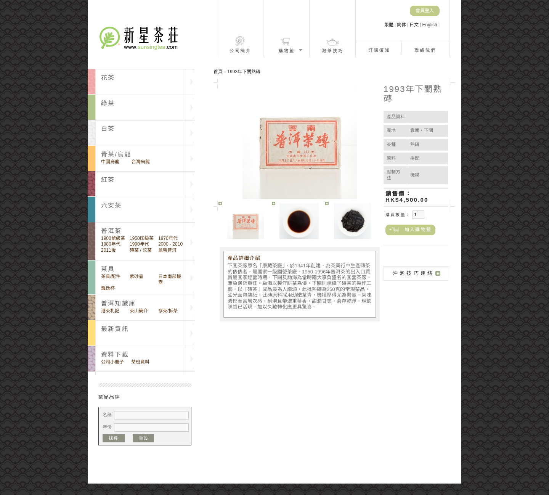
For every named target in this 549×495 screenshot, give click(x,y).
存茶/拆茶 (168, 310)
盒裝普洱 (167, 250)
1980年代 (110, 244)
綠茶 (108, 103)
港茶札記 (110, 310)
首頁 (218, 71)
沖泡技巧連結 (413, 273)
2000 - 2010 (170, 244)
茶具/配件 (110, 276)
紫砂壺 (136, 276)
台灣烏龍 (141, 161)
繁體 (389, 24)
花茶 (108, 77)
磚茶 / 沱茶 (141, 250)
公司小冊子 (112, 362)
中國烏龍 (110, 161)
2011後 (108, 250)
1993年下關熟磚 (243, 71)
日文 (414, 24)
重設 (143, 438)
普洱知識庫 (118, 303)
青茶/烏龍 (116, 154)
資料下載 (115, 354)
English (430, 24)
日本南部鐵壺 (169, 279)
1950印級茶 (142, 238)
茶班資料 (140, 362)
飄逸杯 (108, 288)
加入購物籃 (418, 229)
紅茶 (108, 180)
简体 (402, 24)
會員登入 (425, 10)
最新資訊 (115, 329)
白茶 (108, 128)
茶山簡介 (139, 310)
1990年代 (139, 244)
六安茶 (111, 205)
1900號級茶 (113, 238)
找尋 (114, 438)
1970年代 (168, 238)
